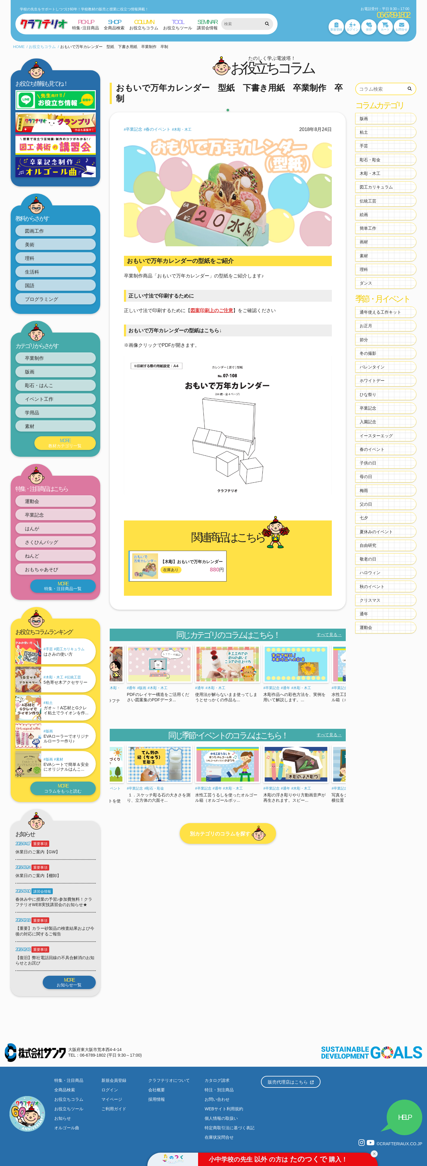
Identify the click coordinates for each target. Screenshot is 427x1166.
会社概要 (156, 1089)
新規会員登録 (113, 1080)
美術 (29, 244)
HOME (19, 46)
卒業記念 (34, 514)
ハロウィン (370, 572)
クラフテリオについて (169, 1080)
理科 (29, 258)
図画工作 (34, 231)
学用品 (32, 412)
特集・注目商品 (68, 1080)
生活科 (32, 271)
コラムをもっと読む (63, 788)
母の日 (366, 476)
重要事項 (40, 844)
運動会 (32, 501)
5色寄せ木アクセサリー (65, 682)
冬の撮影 (368, 353)
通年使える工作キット (380, 312)
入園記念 (368, 421)
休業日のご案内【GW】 (37, 851)
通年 (132, 688)
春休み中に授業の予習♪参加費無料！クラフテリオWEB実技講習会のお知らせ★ (53, 902)
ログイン (109, 1089)
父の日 (366, 504)
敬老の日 (368, 559)
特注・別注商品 (219, 1089)
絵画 (364, 214)
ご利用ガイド (113, 1108)
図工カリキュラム (70, 649)
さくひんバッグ (41, 542)
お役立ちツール (68, 1108)
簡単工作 (368, 228)
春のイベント (158, 129)
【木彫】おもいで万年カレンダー (191, 561)
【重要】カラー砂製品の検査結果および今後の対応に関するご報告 (54, 931)
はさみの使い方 (58, 654)
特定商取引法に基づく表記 (229, 1127)
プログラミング (41, 299)
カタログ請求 (217, 1080)
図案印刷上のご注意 (211, 310)
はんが (32, 528)
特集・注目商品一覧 (63, 586)
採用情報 (156, 1099)
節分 (364, 339)
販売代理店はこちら (291, 1081)
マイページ (111, 1099)
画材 (364, 241)
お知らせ (62, 1118)
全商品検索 (64, 1089)
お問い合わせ (217, 1099)
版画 (29, 371)
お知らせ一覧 (69, 982)
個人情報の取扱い (221, 1118)
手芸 (49, 649)
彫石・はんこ (39, 385)
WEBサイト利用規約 (224, 1108)
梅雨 (364, 490)
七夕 (364, 517)
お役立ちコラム (42, 46)
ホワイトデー (372, 380)
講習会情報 (42, 891)
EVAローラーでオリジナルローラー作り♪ (66, 739)
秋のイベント (372, 586)
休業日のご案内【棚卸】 (38, 875)
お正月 (366, 325)
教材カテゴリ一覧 (65, 443)
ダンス (366, 283)
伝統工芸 (74, 677)
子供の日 (368, 463)
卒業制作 (34, 358)
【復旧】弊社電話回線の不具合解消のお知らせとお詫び (54, 960)
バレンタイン (372, 367)
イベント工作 (39, 399)
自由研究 (368, 545)
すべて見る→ (329, 634)
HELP (404, 1117)
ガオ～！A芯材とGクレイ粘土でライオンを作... (66, 710)
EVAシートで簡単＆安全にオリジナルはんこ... (66, 767)
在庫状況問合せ (219, 1137)
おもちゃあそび (41, 569)
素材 (29, 426)
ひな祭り (368, 394)
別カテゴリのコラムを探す (228, 833)
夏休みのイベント (376, 531)
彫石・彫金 (155, 788)
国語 (29, 285)
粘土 (49, 703)
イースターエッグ (376, 435)
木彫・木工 (54, 677)
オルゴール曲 (66, 1127)
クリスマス (370, 600)
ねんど (32, 555)
